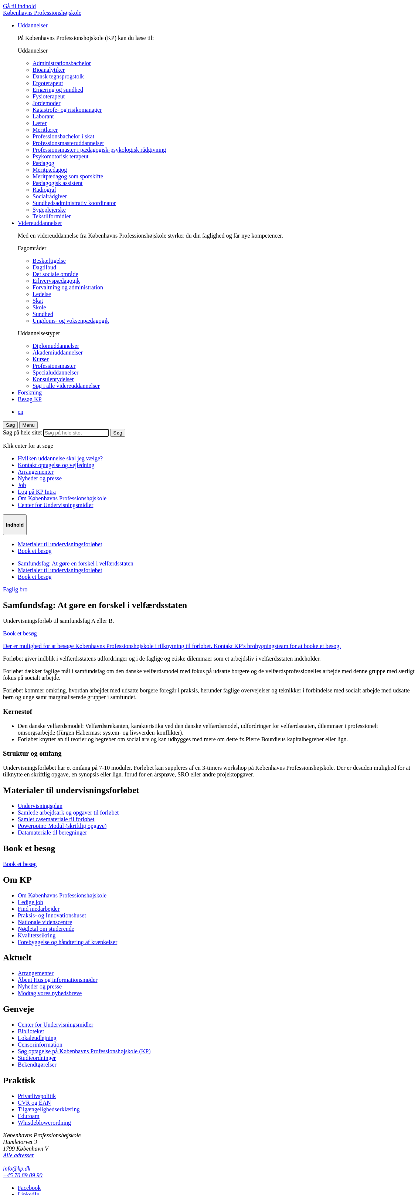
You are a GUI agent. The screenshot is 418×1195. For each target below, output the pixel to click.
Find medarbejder (39, 909)
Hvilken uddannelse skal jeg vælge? (60, 458)
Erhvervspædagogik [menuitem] (56, 281)
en (20, 412)
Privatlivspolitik (37, 1096)
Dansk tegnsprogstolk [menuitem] (58, 76)
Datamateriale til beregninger (52, 832)
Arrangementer (36, 472)
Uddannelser (33, 25)
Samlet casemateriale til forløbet (56, 819)
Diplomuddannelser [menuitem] (56, 346)
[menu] (28, 425)
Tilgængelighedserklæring (48, 1109)
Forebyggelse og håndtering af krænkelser (67, 942)
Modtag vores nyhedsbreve (50, 993)
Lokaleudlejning (37, 1038)
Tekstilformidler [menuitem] (52, 216)
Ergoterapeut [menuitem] (48, 83)
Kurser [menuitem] (41, 359)
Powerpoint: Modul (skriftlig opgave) (62, 826)
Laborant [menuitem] (43, 116)
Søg (10, 425)
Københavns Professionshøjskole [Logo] (42, 13)
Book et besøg (20, 864)
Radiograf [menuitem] (44, 190)
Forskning (30, 392)
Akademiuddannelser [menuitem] (58, 352)
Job (22, 485)
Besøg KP (29, 399)
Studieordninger (37, 1058)
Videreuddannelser (40, 223)
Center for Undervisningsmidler (55, 505)
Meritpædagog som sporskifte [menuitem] (68, 176)
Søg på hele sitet (22, 432)
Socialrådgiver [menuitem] (50, 196)
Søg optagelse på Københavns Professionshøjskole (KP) (84, 1051)
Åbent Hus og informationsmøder (58, 980)
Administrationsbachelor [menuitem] (62, 63)
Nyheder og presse (40, 478)
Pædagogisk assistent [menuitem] (58, 183)
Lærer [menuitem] (40, 123)
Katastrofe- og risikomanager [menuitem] (67, 110)
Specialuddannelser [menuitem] (55, 372)
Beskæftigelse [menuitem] (49, 261)
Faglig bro (15, 589)
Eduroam (29, 1116)
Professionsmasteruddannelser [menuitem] (68, 143)
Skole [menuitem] (39, 307)
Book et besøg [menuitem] (35, 551)
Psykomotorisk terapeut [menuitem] (61, 156)
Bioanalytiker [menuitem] (49, 70)
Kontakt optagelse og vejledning (56, 465)
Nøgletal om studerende (46, 929)
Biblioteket (31, 1031)
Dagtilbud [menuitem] (44, 267)
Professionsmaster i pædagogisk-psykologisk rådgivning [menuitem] (99, 150)
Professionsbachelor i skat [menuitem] (63, 136)
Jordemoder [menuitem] (47, 103)
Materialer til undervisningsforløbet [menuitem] (60, 544)
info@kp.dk (16, 1168)
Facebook (29, 1188)
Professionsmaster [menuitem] (54, 366)
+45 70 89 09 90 (23, 1175)
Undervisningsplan (40, 806)
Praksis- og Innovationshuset (52, 915)
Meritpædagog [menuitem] (50, 170)
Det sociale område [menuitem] (55, 274)
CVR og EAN (34, 1103)
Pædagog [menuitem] (43, 163)
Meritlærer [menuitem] (45, 130)
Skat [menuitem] (38, 301)
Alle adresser (18, 1155)
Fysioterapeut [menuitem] (49, 96)
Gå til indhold (19, 6)
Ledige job (30, 902)
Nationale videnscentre (45, 922)
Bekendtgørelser (37, 1064)
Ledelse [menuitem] (42, 294)
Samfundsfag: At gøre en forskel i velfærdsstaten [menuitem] (75, 563)
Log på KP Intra (37, 492)
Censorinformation (40, 1044)
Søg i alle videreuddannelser (66, 386)
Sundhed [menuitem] (43, 314)
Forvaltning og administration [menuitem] (68, 287)
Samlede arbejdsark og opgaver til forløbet (68, 812)
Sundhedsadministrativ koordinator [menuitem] (74, 203)
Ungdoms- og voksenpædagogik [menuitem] (71, 321)
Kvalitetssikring (36, 935)
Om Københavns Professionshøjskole (62, 498)
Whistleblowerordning (44, 1123)
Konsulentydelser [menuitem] (53, 379)
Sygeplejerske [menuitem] (49, 210)
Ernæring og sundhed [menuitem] (58, 90)
